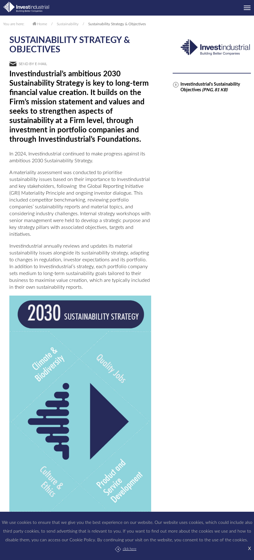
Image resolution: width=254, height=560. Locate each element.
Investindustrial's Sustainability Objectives (210, 87)
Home (42, 24)
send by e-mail (33, 64)
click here (130, 549)
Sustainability (68, 24)
